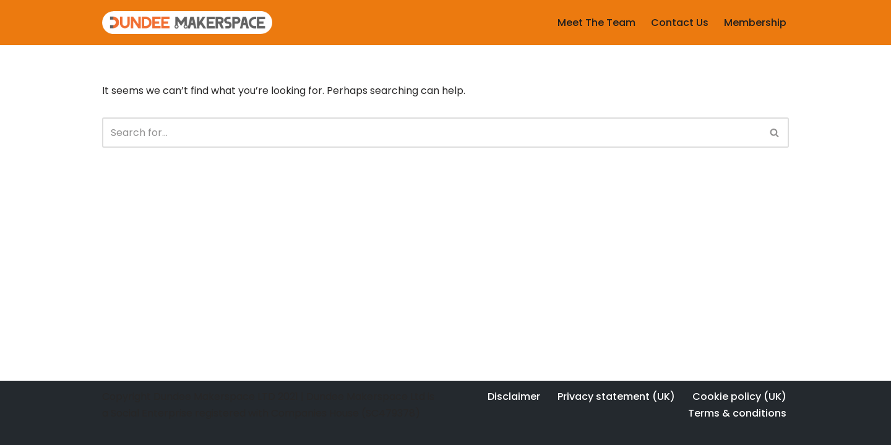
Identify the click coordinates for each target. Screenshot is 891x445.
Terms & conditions (737, 413)
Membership (755, 22)
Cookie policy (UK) (739, 396)
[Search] (431, 132)
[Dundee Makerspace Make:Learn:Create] (187, 22)
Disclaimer (514, 396)
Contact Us (679, 22)
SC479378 (390, 413)
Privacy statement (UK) (616, 396)
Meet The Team (596, 22)
